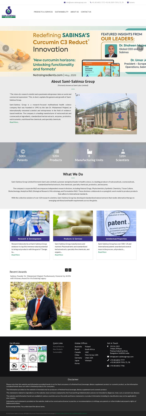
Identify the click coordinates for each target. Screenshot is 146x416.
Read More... (14, 122)
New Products (58, 349)
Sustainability (61, 12)
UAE (87, 352)
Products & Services (43, 12)
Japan (77, 360)
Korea (77, 363)
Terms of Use (69, 413)
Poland (87, 346)
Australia (78, 346)
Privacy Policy (60, 413)
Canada (78, 352)
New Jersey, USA (91, 355)
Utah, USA (89, 358)
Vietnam (88, 360)
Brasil (77, 349)
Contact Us (86, 12)
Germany (78, 358)
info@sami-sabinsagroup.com (76, 2)
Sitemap (76, 413)
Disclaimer (83, 413)
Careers (132, 2)
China (77, 355)
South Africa (90, 349)
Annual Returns (58, 346)
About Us (75, 12)
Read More (16, 255)
